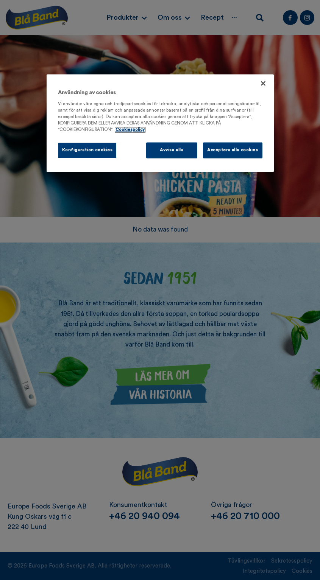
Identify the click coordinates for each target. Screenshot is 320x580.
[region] (160, 123)
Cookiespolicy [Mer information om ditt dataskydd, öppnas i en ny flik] (130, 130)
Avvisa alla (171, 150)
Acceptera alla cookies (232, 150)
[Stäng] (263, 83)
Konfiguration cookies (87, 150)
